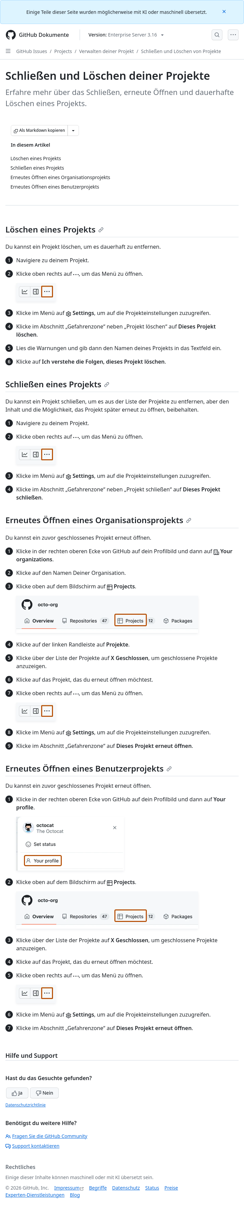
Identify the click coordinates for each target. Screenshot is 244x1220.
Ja (17, 1093)
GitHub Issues (31, 51)
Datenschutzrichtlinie (25, 1105)
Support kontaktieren (32, 1146)
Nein (44, 1093)
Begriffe (98, 1188)
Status (152, 1188)
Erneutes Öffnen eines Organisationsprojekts (98, 520)
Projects (63, 51)
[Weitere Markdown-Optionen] (73, 130)
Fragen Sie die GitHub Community (46, 1136)
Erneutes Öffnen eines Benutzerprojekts (88, 768)
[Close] (224, 11)
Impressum (67, 1188)
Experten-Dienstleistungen (34, 1195)
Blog (75, 1195)
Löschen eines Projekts (54, 229)
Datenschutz (126, 1188)
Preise (171, 1188)
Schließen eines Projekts (57, 384)
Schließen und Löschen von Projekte (181, 51)
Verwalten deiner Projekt (106, 51)
